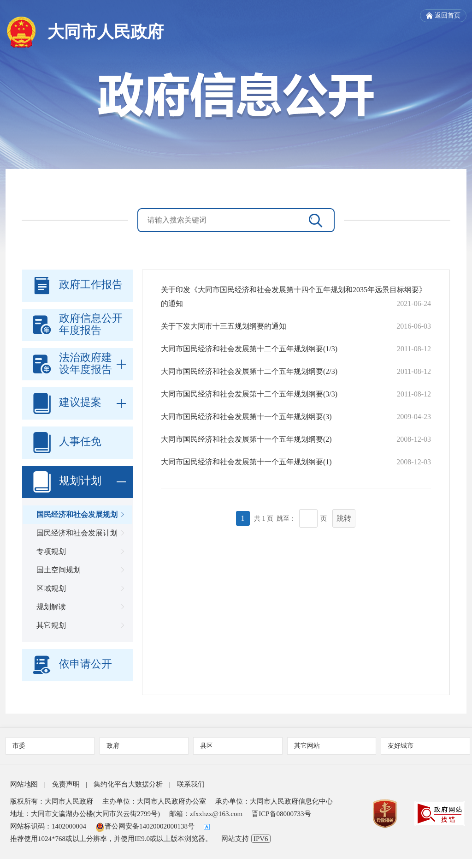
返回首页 (443, 16)
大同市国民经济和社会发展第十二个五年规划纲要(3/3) (249, 394)
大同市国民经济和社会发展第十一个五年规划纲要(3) (246, 416)
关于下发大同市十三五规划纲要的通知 (223, 326)
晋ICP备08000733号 (281, 813)
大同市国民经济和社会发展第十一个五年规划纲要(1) (246, 462)
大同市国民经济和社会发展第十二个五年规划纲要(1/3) (249, 349)
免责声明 (66, 784)
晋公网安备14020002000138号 (145, 826)
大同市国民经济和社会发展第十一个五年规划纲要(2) (246, 439)
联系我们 (191, 784)
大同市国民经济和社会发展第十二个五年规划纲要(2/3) (249, 371)
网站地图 (24, 784)
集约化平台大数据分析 (128, 784)
